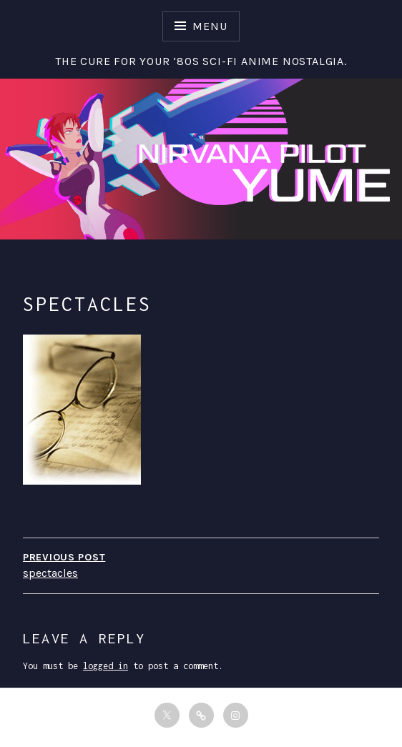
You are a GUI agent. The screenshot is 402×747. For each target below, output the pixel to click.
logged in (105, 666)
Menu (209, 26)
